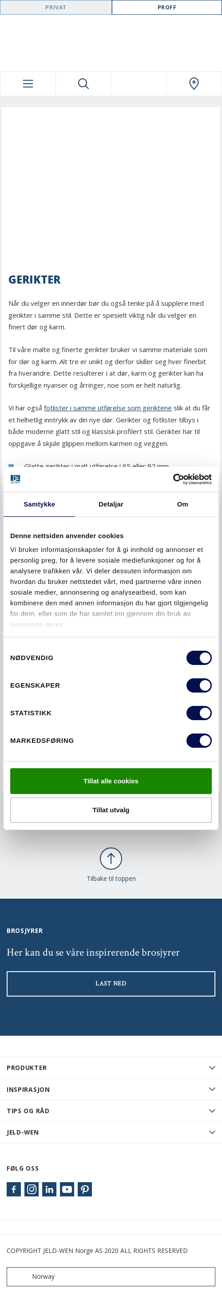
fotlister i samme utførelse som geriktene (108, 407)
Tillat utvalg (110, 810)
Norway (33, 1276)
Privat (56, 7)
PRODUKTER (27, 1067)
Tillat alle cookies (111, 781)
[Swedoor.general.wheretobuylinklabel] (194, 83)
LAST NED (111, 984)
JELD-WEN (23, 1132)
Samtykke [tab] (39, 504)
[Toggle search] (83, 83)
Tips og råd (28, 1111)
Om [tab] (182, 504)
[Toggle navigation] (28, 83)
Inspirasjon (28, 1089)
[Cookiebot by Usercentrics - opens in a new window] (173, 479)
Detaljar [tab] (111, 504)
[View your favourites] (139, 83)
